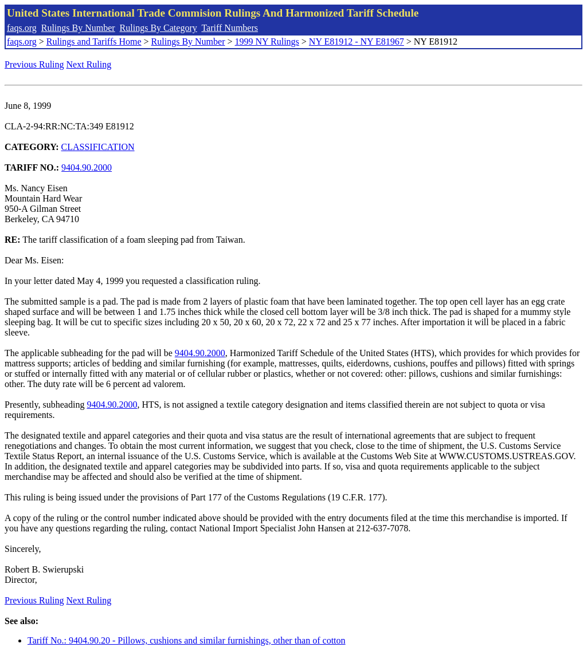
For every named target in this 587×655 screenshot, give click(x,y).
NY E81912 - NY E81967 (356, 41)
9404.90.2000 (86, 167)
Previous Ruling (34, 64)
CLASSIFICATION (98, 147)
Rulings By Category (158, 28)
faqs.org (22, 28)
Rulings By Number (78, 28)
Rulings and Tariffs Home (94, 41)
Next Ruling (89, 64)
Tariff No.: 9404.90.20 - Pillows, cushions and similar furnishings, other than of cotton (187, 640)
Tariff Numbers (229, 28)
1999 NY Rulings (267, 41)
